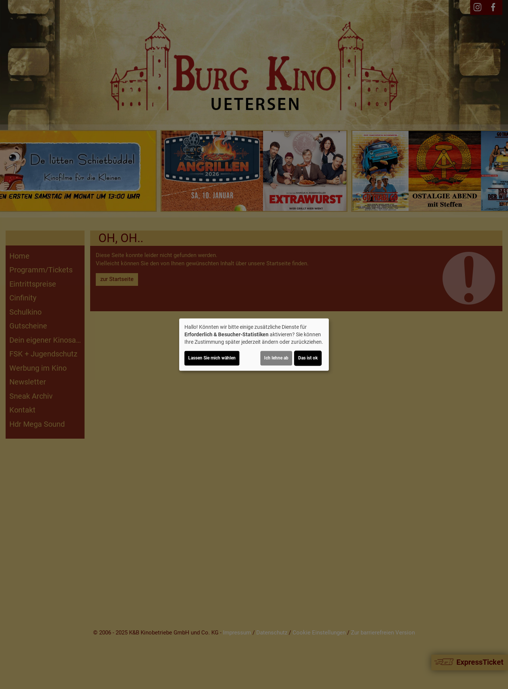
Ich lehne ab (276, 358)
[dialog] (254, 344)
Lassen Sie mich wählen (212, 358)
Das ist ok (308, 358)
